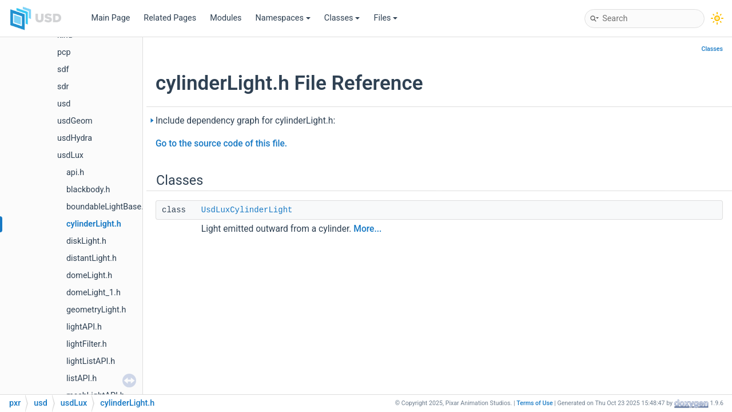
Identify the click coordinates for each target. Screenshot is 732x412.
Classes (342, 18)
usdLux (70, 155)
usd (63, 104)
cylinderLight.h (93, 224)
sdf (63, 69)
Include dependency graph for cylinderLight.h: (245, 121)
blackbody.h (88, 190)
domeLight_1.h (93, 293)
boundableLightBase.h (107, 207)
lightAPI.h (84, 327)
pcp (64, 52)
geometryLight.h (96, 310)
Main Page (110, 18)
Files (385, 18)
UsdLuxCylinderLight (247, 210)
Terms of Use (534, 403)
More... (367, 229)
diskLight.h (86, 241)
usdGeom (75, 121)
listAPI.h (81, 378)
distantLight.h (91, 258)
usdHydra (74, 138)
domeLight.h (89, 275)
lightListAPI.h (90, 361)
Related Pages (170, 18)
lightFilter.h (86, 344)
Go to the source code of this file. (221, 143)
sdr (63, 87)
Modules (225, 18)
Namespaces (283, 18)
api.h (75, 172)
